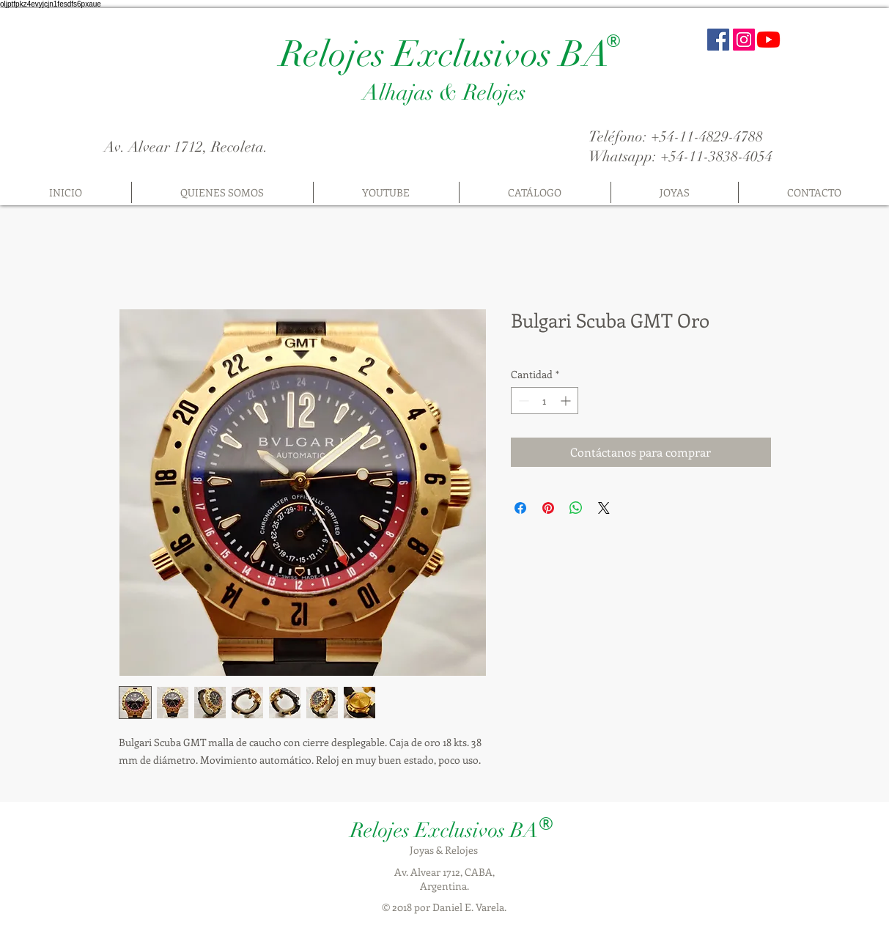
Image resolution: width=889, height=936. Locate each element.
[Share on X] (604, 508)
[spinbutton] (544, 400)
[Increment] (567, 400)
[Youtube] (768, 39)
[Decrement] (522, 400)
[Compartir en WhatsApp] (576, 508)
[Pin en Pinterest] (548, 508)
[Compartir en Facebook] (520, 508)
